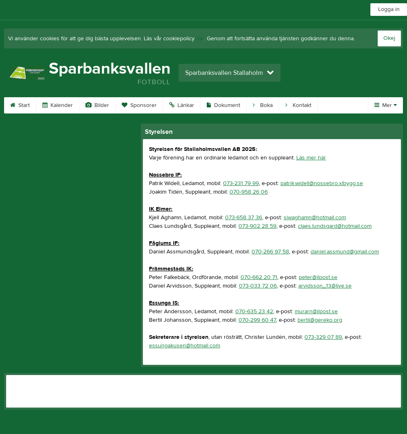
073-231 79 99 (241, 183)
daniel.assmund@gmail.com (345, 251)
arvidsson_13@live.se (325, 286)
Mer (385, 105)
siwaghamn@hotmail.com (315, 217)
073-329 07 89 (323, 337)
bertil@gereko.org (320, 320)
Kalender (57, 105)
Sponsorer (139, 105)
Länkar (181, 105)
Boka (263, 105)
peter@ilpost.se (318, 277)
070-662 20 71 (259, 277)
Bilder (97, 105)
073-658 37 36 (243, 217)
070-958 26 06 (249, 192)
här (200, 38)
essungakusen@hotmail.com (184, 345)
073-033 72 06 (258, 286)
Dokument (223, 105)
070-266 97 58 (270, 251)
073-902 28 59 (257, 226)
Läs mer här (311, 157)
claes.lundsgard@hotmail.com (335, 226)
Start (20, 105)
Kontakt (298, 105)
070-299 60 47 (257, 320)
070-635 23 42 (254, 311)
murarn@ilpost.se (316, 311)
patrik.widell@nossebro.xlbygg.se (321, 183)
